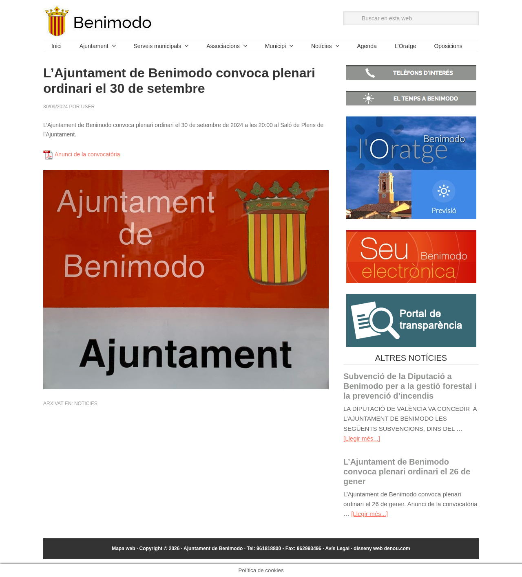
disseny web (382, 548)
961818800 (269, 548)
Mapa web (123, 548)
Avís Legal (337, 548)
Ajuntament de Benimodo (98, 21)
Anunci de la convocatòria (87, 154)
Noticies (85, 403)
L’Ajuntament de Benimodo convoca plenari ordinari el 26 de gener (406, 471)
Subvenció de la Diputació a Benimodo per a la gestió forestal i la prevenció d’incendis (410, 386)
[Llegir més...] (361, 438)
